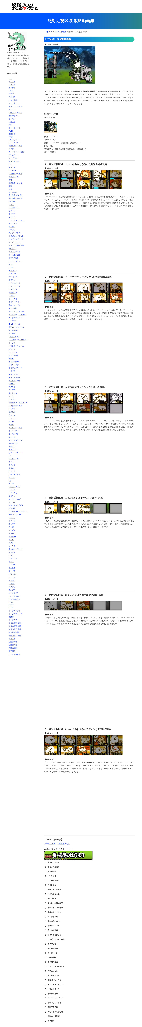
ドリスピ (12, 521)
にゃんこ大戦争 (15, 255)
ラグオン (12, 211)
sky (10, 456)
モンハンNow (14, 431)
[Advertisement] (19, 699)
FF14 (11, 608)
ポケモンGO (13, 434)
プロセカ (12, 565)
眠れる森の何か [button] (52, 921)
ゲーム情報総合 (15, 654)
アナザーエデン (15, 242)
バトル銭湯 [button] (50, 876)
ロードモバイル (15, 474)
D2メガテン (13, 277)
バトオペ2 (12, 321)
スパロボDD (13, 330)
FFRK (11, 602)
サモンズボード (15, 283)
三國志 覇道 (13, 648)
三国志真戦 (13, 642)
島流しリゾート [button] (52, 862)
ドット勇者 (13, 299)
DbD (10, 164)
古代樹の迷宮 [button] (51, 962)
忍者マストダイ (15, 305)
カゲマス (12, 390)
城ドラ (11, 462)
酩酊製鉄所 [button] (50, 898)
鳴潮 (10, 186)
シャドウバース (15, 286)
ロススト (12, 387)
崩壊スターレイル (15, 183)
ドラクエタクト (15, 611)
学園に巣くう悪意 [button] (52, 889)
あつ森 (11, 421)
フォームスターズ (15, 174)
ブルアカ (12, 590)
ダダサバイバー (15, 302)
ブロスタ (12, 471)
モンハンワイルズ (15, 428)
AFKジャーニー (14, 252)
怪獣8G (11, 358)
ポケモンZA (13, 450)
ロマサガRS (13, 258)
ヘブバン (12, 94)
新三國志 (12, 651)
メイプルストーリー (16, 311)
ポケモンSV (13, 443)
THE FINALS (13, 143)
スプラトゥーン (15, 161)
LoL (10, 481)
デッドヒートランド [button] (53, 984)
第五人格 (12, 167)
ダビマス (12, 524)
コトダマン (13, 289)
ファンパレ (13, 352)
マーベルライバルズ (16, 152)
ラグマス (12, 214)
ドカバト (12, 333)
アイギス (12, 530)
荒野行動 (12, 134)
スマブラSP (13, 158)
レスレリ (12, 584)
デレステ (12, 552)
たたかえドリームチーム (18, 511)
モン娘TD (12, 533)
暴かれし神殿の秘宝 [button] (53, 903)
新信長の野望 (14, 632)
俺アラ (11, 396)
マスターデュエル (15, 406)
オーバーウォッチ (15, 146)
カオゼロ (12, 97)
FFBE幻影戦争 (14, 599)
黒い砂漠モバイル (15, 198)
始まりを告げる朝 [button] (52, 935)
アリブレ (12, 149)
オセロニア (13, 293)
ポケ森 (11, 425)
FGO (10, 79)
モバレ (11, 483)
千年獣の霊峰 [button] (51, 994)
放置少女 (12, 580)
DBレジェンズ (14, 337)
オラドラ (12, 371)
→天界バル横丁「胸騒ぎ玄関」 (57, 844)
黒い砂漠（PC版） (16, 195)
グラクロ (12, 384)
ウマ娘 (11, 527)
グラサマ (12, 280)
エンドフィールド (15, 106)
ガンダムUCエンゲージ (17, 314)
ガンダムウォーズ (15, 318)
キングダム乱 (14, 374)
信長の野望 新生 (15, 623)
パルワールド (14, 208)
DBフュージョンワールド (18, 340)
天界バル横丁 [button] (51, 871)
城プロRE (12, 536)
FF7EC (11, 605)
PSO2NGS (13, 192)
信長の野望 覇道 (15, 629)
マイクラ (12, 217)
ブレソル (12, 349)
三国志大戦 (13, 645)
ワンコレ (12, 399)
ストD (11, 264)
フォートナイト (15, 128)
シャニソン (13, 558)
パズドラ (12, 85)
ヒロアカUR (13, 355)
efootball (12, 502)
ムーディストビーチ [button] (53, 998)
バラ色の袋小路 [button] (52, 989)
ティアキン (13, 223)
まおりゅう (13, 393)
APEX (11, 137)
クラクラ (12, 465)
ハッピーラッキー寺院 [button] (54, 939)
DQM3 (11, 617)
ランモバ (12, 119)
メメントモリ (14, 593)
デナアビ (12, 230)
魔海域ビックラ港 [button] (52, 980)
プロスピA (13, 490)
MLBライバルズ (15, 499)
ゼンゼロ (12, 227)
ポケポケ (12, 446)
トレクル (12, 343)
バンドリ (12, 555)
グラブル (12, 88)
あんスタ (12, 568)
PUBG (11, 131)
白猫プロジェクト (15, 113)
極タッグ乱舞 (14, 362)
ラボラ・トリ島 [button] (52, 926)
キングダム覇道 (15, 381)
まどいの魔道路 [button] (52, 867)
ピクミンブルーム (15, 453)
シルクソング (14, 459)
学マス (11, 562)
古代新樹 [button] (49, 1021)
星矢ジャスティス (15, 368)
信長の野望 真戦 (15, 635)
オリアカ (12, 639)
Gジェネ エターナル (16, 327)
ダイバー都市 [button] (51, 948)
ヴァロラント (14, 155)
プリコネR (13, 574)
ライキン (12, 477)
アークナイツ (14, 103)
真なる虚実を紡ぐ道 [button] (53, 1012)
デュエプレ (13, 409)
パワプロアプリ (15, 487)
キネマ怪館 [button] (50, 944)
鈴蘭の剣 (12, 122)
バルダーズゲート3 (16, 239)
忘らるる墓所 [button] (51, 930)
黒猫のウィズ (14, 116)
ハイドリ (12, 518)
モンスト (12, 82)
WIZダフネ (13, 249)
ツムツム (12, 418)
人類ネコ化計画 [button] (52, 1016)
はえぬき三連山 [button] (52, 880)
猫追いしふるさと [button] (52, 1002)
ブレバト (12, 508)
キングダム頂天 (15, 377)
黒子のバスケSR (15, 514)
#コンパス (12, 170)
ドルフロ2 (12, 109)
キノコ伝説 (13, 308)
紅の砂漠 (12, 201)
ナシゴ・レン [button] (51, 953)
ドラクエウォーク (15, 614)
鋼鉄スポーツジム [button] (52, 912)
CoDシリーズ (14, 140)
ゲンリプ (12, 546)
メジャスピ (13, 493)
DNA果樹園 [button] (50, 957)
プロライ (12, 496)
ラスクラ (12, 267)
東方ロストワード (15, 549)
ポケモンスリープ (15, 440)
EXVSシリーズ (14, 324)
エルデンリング (15, 233)
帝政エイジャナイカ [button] (53, 907)
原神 (10, 180)
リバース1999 (14, 596)
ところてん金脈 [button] (52, 894)
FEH (10, 125)
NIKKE (11, 91)
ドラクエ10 (13, 620)
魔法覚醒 (12, 412)
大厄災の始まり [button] (52, 975)
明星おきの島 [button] (51, 916)
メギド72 (12, 274)
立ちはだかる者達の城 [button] (54, 966)
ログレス (12, 296)
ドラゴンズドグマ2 (16, 236)
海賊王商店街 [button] (51, 1007)
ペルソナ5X (13, 100)
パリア (11, 205)
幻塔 (10, 189)
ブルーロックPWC (16, 505)
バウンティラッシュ (16, 346)
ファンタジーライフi (16, 220)
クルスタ (12, 577)
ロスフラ (12, 587)
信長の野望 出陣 (15, 626)
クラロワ (12, 468)
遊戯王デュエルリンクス (18, 402)
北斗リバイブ (14, 365)
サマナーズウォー (15, 261)
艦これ (11, 540)
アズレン (12, 543)
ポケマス (12, 437)
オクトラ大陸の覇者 (16, 245)
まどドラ (12, 571)
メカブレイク (14, 177)
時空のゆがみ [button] (51, 971)
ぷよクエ (12, 415)
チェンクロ (13, 270)
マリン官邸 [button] (50, 885)
